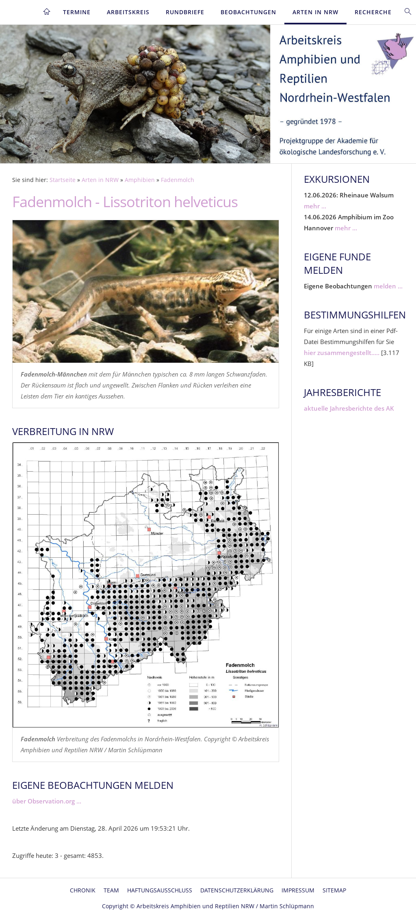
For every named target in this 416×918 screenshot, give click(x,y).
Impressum (298, 890)
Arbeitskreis (128, 12)
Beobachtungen (248, 12)
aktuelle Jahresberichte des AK (349, 408)
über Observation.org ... (46, 801)
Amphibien (140, 180)
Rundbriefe (185, 12)
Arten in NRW (315, 12)
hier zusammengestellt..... (341, 353)
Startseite (63, 180)
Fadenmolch (177, 180)
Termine (77, 12)
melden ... (388, 286)
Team (111, 890)
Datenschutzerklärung (236, 890)
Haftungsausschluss (159, 890)
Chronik (82, 890)
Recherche (373, 12)
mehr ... (315, 206)
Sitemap (334, 890)
